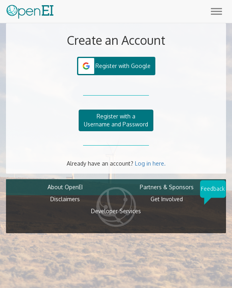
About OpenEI (65, 187)
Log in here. (150, 163)
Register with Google (123, 65)
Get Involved (167, 199)
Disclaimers (65, 199)
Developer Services (116, 211)
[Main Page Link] (30, 10)
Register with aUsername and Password (116, 120)
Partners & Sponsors (167, 187)
